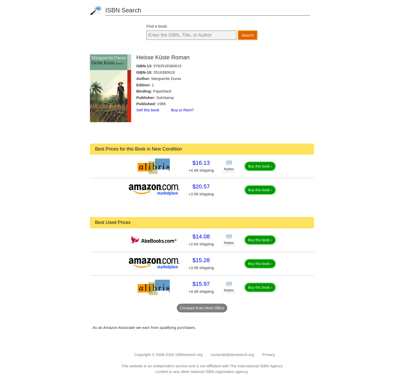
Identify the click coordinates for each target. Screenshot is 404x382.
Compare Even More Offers (202, 308)
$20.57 (201, 186)
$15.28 (201, 260)
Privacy (268, 354)
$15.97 (201, 284)
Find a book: (157, 26)
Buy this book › (260, 166)
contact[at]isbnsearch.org (232, 354)
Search (247, 35)
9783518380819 (167, 66)
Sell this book (147, 110)
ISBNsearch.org (189, 354)
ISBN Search (123, 10)
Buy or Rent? (182, 110)
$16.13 (201, 163)
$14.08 (201, 236)
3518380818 (164, 72)
